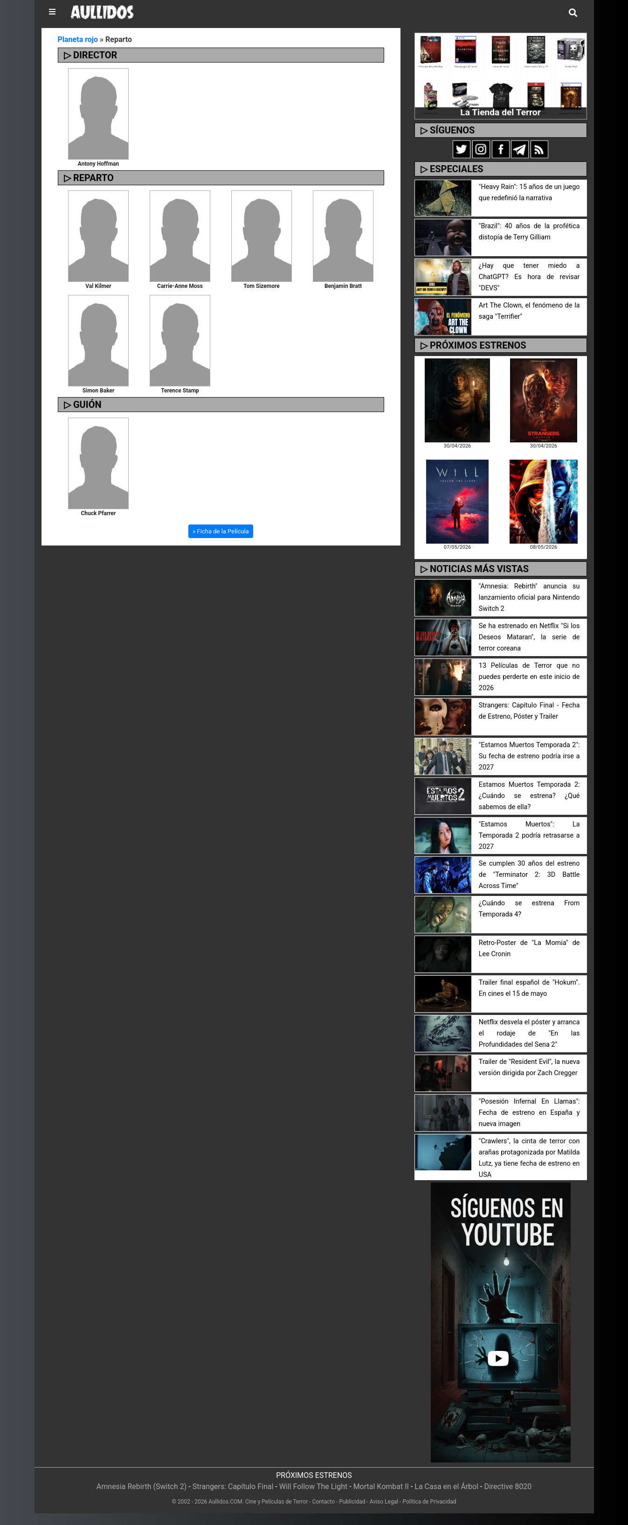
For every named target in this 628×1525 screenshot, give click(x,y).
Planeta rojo (78, 39)
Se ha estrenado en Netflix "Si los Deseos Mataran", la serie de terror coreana (529, 637)
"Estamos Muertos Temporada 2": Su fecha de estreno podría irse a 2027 (529, 756)
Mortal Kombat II (381, 1486)
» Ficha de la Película (220, 531)
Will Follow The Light (313, 1486)
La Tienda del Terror (500, 112)
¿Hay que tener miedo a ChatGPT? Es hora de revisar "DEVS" (529, 277)
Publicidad (352, 1501)
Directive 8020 (507, 1486)
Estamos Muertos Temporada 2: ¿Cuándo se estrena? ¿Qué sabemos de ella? (529, 796)
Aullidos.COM (225, 1501)
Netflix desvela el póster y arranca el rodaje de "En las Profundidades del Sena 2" (529, 1033)
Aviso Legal (384, 1501)
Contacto (323, 1501)
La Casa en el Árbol (446, 1486)
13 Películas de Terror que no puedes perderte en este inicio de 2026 (529, 677)
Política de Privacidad (429, 1501)
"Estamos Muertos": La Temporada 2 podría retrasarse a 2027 (529, 835)
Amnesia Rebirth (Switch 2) (142, 1486)
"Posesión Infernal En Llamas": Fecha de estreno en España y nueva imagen (529, 1113)
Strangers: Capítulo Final (233, 1486)
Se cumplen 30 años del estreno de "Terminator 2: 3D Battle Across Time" (529, 875)
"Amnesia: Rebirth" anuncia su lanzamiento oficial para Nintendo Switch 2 (529, 597)
